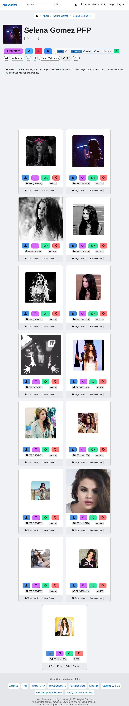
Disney (29, 69)
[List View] (67, 51)
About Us (13, 686)
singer (45, 69)
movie (37, 69)
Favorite (13, 51)
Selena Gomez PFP (83, 16)
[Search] (57, 4)
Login (111, 4)
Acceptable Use (77, 686)
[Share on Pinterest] (38, 51)
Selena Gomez (60, 16)
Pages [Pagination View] (87, 51)
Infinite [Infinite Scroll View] (76, 51)
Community (99, 4)
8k (35, 58)
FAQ (24, 686)
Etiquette (93, 686)
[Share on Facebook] (48, 51)
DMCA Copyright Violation (49, 692)
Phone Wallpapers (50, 58)
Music (46, 16)
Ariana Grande (115, 69)
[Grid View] (60, 51)
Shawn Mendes (31, 72)
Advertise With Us (111, 686)
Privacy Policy (38, 686)
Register (121, 4)
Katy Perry (55, 69)
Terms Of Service (57, 686)
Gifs (76, 58)
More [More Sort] (107, 51)
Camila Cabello (14, 72)
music (21, 69)
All (6, 58)
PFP (66, 58)
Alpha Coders (10, 5)
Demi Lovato (100, 69)
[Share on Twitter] (29, 51)
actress (65, 69)
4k (28, 58)
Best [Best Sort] (97, 51)
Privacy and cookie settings (79, 692)
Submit (85, 4)
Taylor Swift (86, 69)
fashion (75, 69)
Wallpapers (17, 58)
